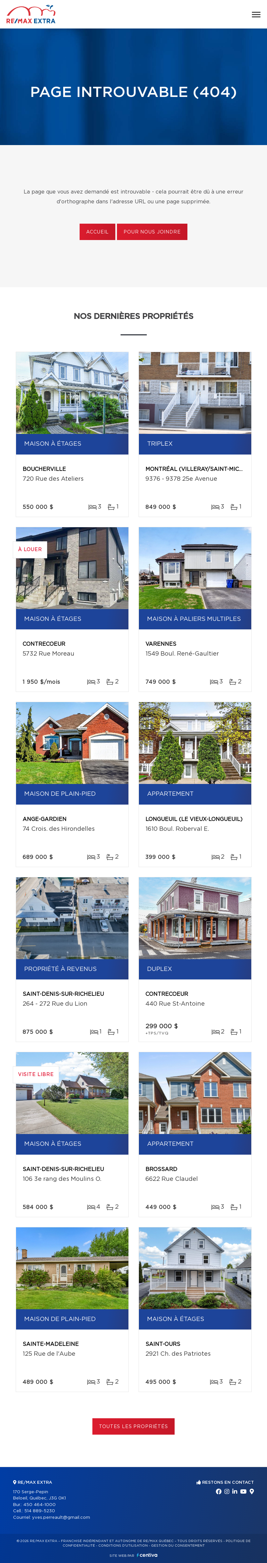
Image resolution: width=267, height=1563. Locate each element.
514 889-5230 (39, 1511)
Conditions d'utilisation (123, 1545)
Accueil (97, 232)
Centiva (147, 1555)
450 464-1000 (39, 1505)
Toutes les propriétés (133, 1426)
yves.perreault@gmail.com (61, 1518)
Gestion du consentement (178, 1545)
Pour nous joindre (152, 232)
